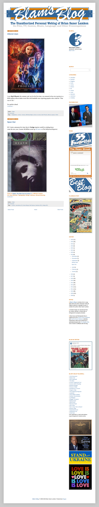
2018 (72, 274)
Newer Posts (11, 209)
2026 (72, 239)
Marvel (49, 114)
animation (72, 77)
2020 (72, 252)
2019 (72, 254)
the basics (38, 129)
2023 (72, 246)
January (74, 271)
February (74, 269)
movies (72, 90)
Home (35, 209)
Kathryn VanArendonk (75, 396)
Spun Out (11, 122)
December (74, 256)
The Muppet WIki (85, 322)
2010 (72, 291)
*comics (19, 114)
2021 (72, 250)
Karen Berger (26, 205)
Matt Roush (72, 402)
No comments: (11, 113)
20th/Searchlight (29, 114)
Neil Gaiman (32, 205)
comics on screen (37, 114)
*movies (23, 114)
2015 (72, 280)
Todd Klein (72, 413)
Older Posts (60, 209)
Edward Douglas (74, 385)
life (71, 88)
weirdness (72, 96)
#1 (22, 193)
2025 (72, 241)
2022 (72, 248)
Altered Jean (12, 34)
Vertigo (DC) (45, 205)
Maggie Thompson (74, 399)
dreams (72, 86)
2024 (72, 243)
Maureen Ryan (73, 403)
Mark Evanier (73, 400)
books (71, 83)
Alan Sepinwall (73, 379)
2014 (72, 282)
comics (72, 85)
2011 (72, 289)
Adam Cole (72, 378)
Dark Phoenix (44, 114)
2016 (72, 278)
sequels (53, 114)
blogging (72, 81)
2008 (72, 295)
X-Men (56, 114)
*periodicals (18, 205)
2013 (72, 284)
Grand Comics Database (84, 317)
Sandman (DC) (38, 205)
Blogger (64, 499)
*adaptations (14, 114)
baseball (72, 79)
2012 (72, 287)
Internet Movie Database (77, 319)
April (73, 267)
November (74, 258)
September (75, 260)
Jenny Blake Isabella (75, 394)
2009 (72, 293)
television (72, 94)
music (71, 92)
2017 (72, 276)
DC (22, 205)
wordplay (72, 98)
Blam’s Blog (73, 302)
